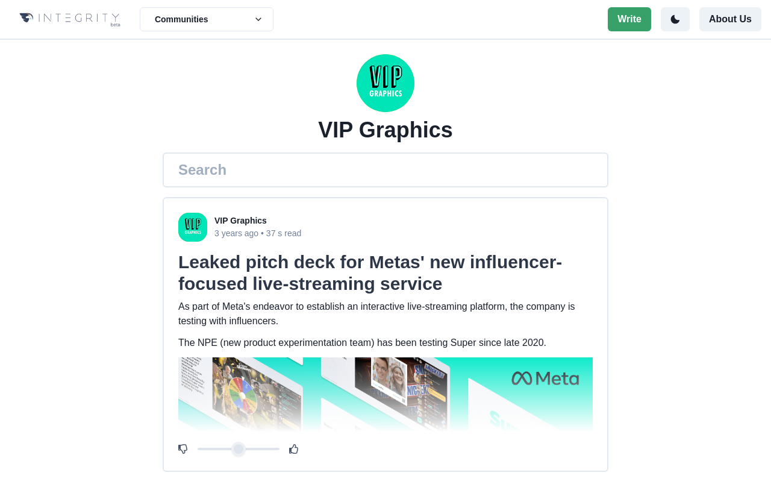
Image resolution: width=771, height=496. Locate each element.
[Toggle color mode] (675, 19)
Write (629, 19)
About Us (730, 19)
